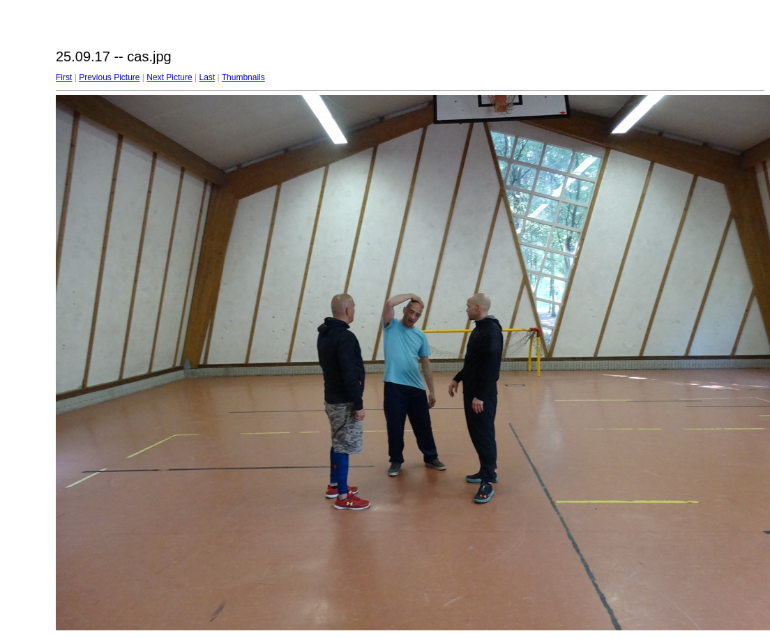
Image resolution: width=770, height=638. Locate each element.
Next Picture (169, 77)
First (64, 77)
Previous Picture (109, 77)
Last (207, 77)
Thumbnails (243, 77)
